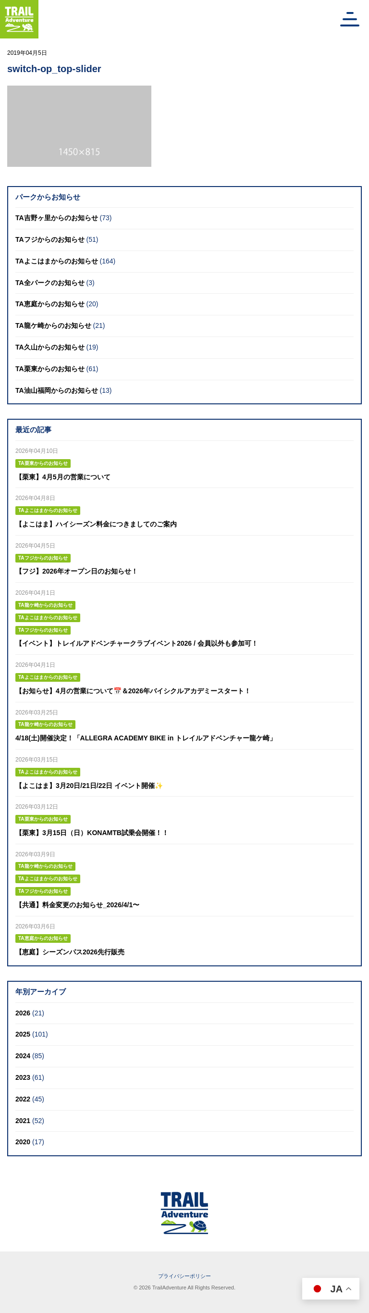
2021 (22, 1121)
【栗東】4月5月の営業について (63, 477)
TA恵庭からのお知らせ (50, 304)
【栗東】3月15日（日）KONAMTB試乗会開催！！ (92, 833)
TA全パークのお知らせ (50, 283)
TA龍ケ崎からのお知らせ (53, 325)
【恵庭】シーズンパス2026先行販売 (69, 952)
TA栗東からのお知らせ (50, 369)
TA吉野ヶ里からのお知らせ (56, 218)
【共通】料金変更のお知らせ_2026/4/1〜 (77, 905)
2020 (22, 1142)
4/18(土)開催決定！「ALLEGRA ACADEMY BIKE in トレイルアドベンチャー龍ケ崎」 (145, 738)
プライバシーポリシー (184, 1276)
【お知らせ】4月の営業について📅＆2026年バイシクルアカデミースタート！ (133, 691)
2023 (22, 1077)
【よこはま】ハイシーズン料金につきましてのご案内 (96, 524)
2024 (22, 1056)
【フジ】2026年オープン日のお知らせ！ (76, 571)
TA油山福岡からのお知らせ (56, 390)
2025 (22, 1034)
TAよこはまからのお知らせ (56, 261)
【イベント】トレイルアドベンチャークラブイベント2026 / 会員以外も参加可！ (136, 643)
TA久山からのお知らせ (50, 347)
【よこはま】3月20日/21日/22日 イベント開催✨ (89, 785)
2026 (22, 1013)
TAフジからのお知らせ (50, 239)
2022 (22, 1099)
